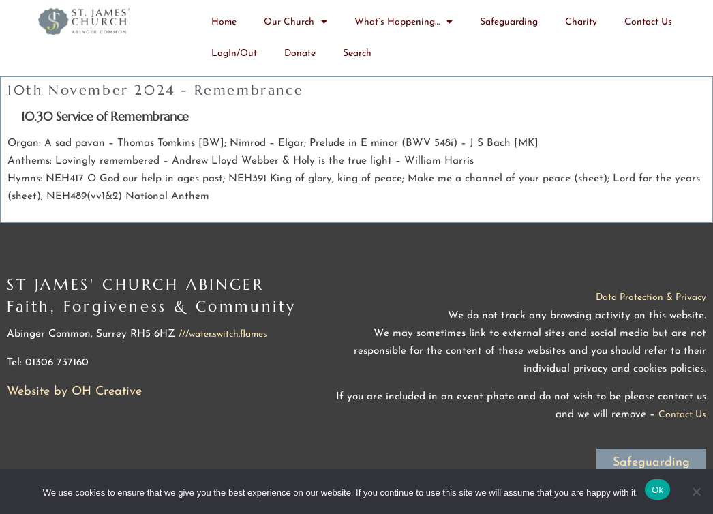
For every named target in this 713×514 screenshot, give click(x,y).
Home (224, 22)
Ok (657, 490)
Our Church (295, 22)
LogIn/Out (234, 53)
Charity (581, 22)
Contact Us (648, 22)
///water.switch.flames (223, 334)
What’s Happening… (403, 22)
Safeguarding (509, 22)
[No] (696, 491)
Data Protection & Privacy (651, 297)
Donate (300, 53)
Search (357, 53)
